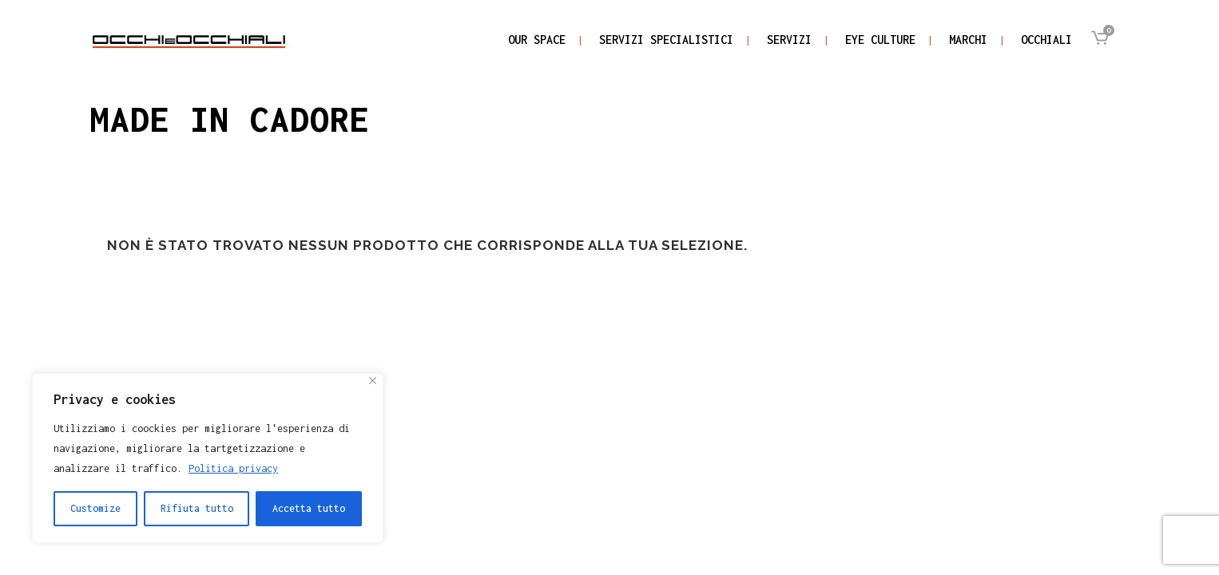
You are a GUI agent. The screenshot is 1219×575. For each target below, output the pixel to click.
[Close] (372, 380)
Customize (95, 508)
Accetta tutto (308, 508)
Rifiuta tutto (197, 508)
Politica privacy (233, 468)
